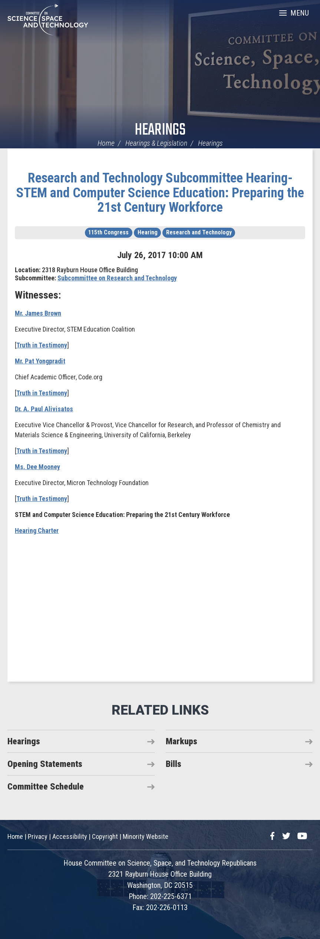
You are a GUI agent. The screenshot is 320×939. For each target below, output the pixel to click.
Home (106, 143)
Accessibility (69, 836)
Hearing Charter (37, 530)
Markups (181, 741)
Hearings (160, 130)
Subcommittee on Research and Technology (117, 278)
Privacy (37, 836)
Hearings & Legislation (156, 143)
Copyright (105, 836)
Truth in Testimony (41, 345)
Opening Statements (44, 764)
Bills (173, 764)
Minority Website (145, 836)
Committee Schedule (45, 786)
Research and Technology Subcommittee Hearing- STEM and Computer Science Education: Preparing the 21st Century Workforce (160, 192)
